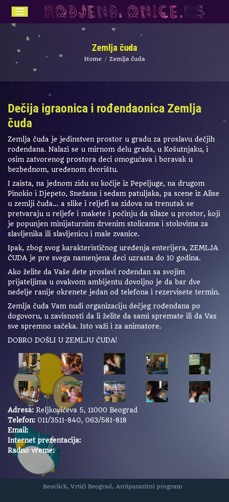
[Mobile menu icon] (20, 12)
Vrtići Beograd (91, 486)
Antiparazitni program (149, 486)
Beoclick (55, 486)
